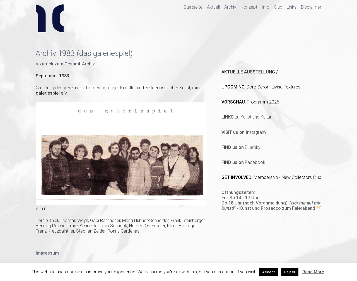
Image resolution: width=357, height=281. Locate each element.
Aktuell (213, 7)
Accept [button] (268, 272)
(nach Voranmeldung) (265, 203)
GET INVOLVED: (237, 177)
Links (291, 7)
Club (278, 7)
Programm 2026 (263, 102)
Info (265, 7)
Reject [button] (289, 272)
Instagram (243, 132)
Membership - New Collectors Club (287, 177)
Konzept (249, 7)
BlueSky (240, 147)
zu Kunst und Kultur (246, 117)
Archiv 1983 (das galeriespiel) (84, 53)
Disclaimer (311, 7)
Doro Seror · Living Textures (273, 87)
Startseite (193, 7)
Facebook (243, 162)
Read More (313, 271)
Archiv (230, 7)
